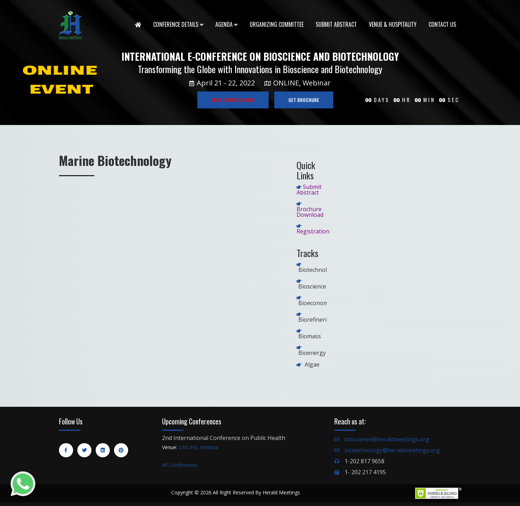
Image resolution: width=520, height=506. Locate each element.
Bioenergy (312, 353)
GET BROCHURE (303, 99)
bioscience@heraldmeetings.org (387, 439)
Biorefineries (315, 319)
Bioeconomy (314, 303)
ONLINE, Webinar (199, 447)
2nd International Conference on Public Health (223, 438)
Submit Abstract (336, 24)
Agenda (226, 24)
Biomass (309, 336)
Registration (313, 231)
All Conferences (180, 465)
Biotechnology (317, 270)
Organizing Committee (277, 24)
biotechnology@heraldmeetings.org (392, 450)
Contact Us (442, 24)
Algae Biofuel (308, 367)
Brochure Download (310, 212)
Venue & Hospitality (393, 24)
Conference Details (178, 24)
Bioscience (312, 286)
